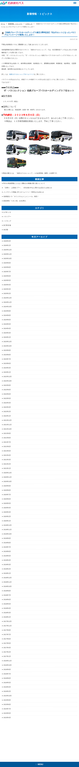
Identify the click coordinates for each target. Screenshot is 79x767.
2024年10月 (7, 306)
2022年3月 (7, 407)
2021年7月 (7, 442)
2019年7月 (7, 547)
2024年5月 (7, 324)
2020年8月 (7, 490)
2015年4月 (7, 717)
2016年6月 (7, 678)
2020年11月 (7, 477)
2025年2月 (7, 293)
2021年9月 (7, 433)
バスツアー (7, 216)
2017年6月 (7, 639)
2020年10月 (7, 481)
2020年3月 (7, 512)
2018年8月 (7, 591)
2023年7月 (7, 359)
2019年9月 (7, 538)
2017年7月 (7, 634)
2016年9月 (7, 669)
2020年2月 (7, 516)
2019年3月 (7, 564)
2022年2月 (7, 411)
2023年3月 (7, 368)
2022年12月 (7, 376)
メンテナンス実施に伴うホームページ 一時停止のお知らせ (23, 192)
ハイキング (7, 221)
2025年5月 (7, 280)
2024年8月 (7, 315)
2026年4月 (7, 241)
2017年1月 (7, 656)
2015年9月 (7, 700)
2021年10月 (7, 429)
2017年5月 (7, 643)
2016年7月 (7, 674)
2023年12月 (7, 341)
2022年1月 (7, 416)
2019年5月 (7, 556)
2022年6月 (7, 394)
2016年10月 (7, 665)
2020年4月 (7, 508)
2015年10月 (7, 696)
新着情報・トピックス (15, 24)
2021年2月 (7, 464)
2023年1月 (7, 372)
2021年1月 (7, 468)
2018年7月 (7, 595)
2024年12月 (7, 298)
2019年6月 (7, 551)
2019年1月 (7, 573)
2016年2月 (7, 691)
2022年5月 (7, 398)
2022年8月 (7, 390)
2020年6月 (7, 499)
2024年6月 (7, 320)
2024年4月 (7, 328)
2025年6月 (7, 276)
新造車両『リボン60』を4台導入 (14, 201)
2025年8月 (7, 267)
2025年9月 (7, 263)
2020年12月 (7, 473)
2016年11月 (7, 661)
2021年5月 (7, 451)
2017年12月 (7, 621)
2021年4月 (7, 455)
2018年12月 (7, 578)
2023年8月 (7, 355)
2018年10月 (7, 586)
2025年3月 (7, 289)
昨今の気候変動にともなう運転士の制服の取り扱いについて (24, 183)
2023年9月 (7, 350)
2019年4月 (7, 560)
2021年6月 (7, 446)
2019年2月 (7, 569)
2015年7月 (7, 709)
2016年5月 (7, 682)
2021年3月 (7, 459)
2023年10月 (7, 346)
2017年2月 (7, 652)
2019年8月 (7, 543)
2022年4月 (7, 403)
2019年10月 (7, 534)
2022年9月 (7, 385)
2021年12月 (7, 420)
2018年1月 (7, 617)
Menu (74, 2)
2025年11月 (7, 254)
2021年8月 (7, 438)
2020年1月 (7, 521)
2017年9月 (7, 630)
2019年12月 (7, 525)
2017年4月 (7, 647)
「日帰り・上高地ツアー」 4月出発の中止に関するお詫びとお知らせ (27, 188)
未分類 (5, 230)
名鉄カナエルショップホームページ (21, 74)
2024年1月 (7, 337)
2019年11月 (7, 529)
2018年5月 (7, 604)
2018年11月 (7, 582)
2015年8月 (7, 704)
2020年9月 (7, 486)
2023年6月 (7, 363)
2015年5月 (7, 713)
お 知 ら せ (29, 24)
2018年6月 (7, 599)
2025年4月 (7, 285)
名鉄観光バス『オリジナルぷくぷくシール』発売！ (21, 196)
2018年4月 (7, 608)
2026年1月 (7, 245)
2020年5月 (7, 503)
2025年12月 (7, 250)
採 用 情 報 (7, 225)
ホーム (3, 24)
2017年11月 (7, 626)
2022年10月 (7, 381)
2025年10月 (7, 258)
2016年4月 (7, 687)
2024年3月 (7, 333)
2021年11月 (7, 425)
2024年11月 (7, 302)
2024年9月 (7, 311)
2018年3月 (7, 613)
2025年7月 (7, 271)
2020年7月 (7, 494)
